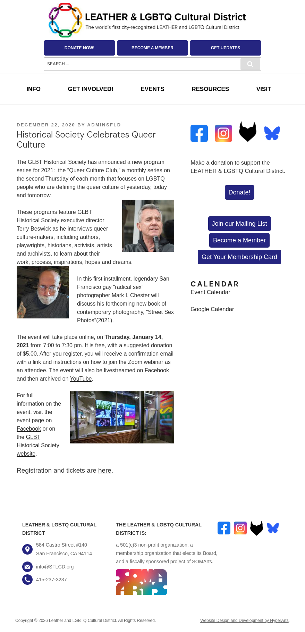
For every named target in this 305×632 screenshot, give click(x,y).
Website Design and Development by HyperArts (244, 620)
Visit (263, 89)
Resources (210, 89)
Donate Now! (80, 47)
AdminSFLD (104, 124)
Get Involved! (90, 89)
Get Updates (225, 47)
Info (33, 89)
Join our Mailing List (239, 223)
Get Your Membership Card (239, 256)
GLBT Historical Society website (38, 445)
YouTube (81, 379)
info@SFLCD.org (55, 566)
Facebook (157, 370)
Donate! (240, 192)
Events (152, 89)
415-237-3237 (51, 579)
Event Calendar (210, 292)
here (104, 470)
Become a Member (152, 47)
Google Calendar (212, 309)
